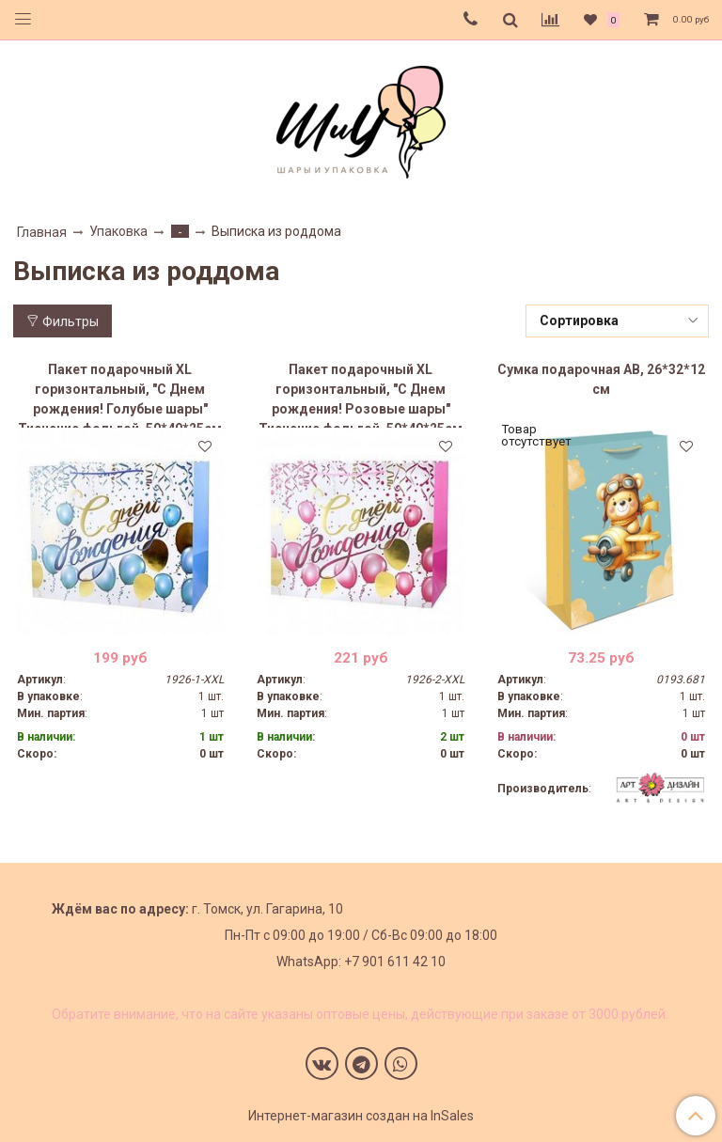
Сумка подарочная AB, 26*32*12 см (601, 379)
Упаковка (118, 231)
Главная (42, 232)
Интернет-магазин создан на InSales (361, 1115)
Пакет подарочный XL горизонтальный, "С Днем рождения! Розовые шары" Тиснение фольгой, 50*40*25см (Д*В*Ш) (361, 395)
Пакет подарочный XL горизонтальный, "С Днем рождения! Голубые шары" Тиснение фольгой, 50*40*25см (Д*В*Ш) (120, 395)
